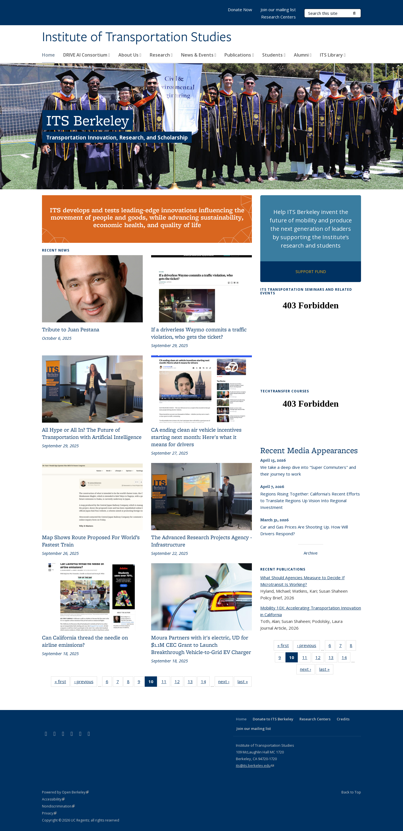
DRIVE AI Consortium (86, 55)
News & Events (198, 55)
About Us (129, 55)
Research (161, 55)
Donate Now (240, 9)
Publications (239, 55)
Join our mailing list (278, 9)
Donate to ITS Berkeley (273, 718)
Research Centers (278, 17)
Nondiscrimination (58, 806)
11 (165, 682)
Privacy (49, 813)
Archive (311, 553)
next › (225, 682)
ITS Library (333, 55)
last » (245, 682)
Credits (343, 718)
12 (179, 682)
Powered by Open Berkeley (65, 792)
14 (205, 682)
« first (62, 682)
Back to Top (351, 792)
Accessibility (53, 799)
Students (273, 55)
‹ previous (85, 682)
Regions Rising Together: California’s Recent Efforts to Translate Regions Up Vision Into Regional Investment (310, 500)
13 (192, 682)
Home (48, 55)
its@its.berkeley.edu (255, 765)
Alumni (302, 55)
